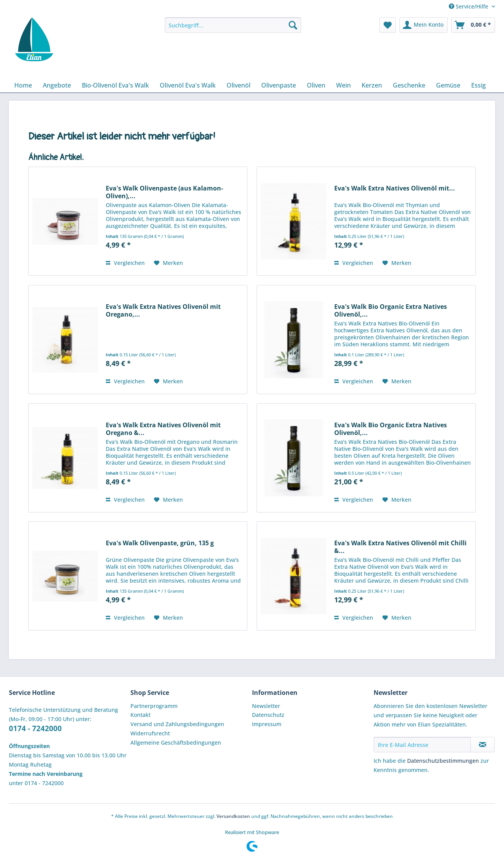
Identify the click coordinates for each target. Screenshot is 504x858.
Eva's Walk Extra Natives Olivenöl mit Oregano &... (163, 429)
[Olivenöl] (238, 85)
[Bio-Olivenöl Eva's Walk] (115, 85)
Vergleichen (125, 262)
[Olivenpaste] (278, 85)
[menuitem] (233, 28)
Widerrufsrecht (150, 733)
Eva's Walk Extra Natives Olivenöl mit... (394, 188)
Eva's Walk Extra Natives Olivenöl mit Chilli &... (400, 547)
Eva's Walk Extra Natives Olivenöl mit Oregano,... (163, 310)
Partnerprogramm (154, 706)
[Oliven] (316, 85)
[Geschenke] (409, 85)
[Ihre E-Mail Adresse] (422, 744)
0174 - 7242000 (35, 728)
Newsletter (266, 706)
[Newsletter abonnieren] (482, 744)
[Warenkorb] (473, 25)
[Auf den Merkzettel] (168, 263)
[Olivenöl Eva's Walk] (187, 85)
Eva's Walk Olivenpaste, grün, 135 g (160, 543)
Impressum (266, 724)
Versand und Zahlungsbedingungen (177, 724)
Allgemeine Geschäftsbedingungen (175, 742)
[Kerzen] (371, 85)
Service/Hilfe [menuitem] (469, 6)
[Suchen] (293, 25)
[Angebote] (56, 85)
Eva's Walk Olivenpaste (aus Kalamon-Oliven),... (164, 192)
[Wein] (343, 85)
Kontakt (140, 714)
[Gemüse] (448, 85)
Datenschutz (268, 714)
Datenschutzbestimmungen (443, 760)
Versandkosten (233, 816)
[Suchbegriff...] (233, 25)
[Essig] (478, 85)
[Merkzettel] (387, 25)
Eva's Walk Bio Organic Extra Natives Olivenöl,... (390, 310)
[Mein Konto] (423, 25)
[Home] (23, 85)
